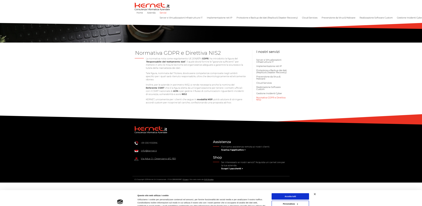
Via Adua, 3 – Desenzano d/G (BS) (158, 158)
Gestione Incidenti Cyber (269, 93)
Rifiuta (290, 196)
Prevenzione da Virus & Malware (338, 18)
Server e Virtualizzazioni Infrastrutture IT (181, 18)
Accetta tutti (290, 181)
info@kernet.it (149, 151)
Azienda (151, 13)
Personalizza (290, 188)
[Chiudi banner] (315, 179)
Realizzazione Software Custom (376, 18)
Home (140, 13)
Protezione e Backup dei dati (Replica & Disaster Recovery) (267, 18)
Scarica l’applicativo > (233, 150)
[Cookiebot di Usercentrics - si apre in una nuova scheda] (120, 201)
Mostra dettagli (144, 201)
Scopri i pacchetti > (232, 168)
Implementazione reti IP (219, 18)
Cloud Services (309, 18)
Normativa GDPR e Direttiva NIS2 (270, 98)
